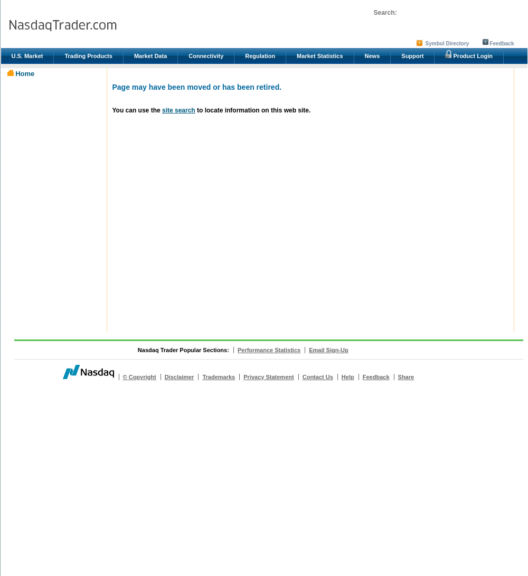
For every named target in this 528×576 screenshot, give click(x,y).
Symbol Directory (447, 43)
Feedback (501, 43)
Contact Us (318, 377)
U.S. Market (27, 56)
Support (412, 56)
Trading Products (88, 56)
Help (348, 377)
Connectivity (205, 56)
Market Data (150, 56)
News (372, 56)
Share (406, 377)
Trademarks (218, 377)
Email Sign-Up (328, 350)
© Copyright (139, 377)
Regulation (260, 56)
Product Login (469, 54)
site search (178, 110)
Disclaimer (179, 377)
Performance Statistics (269, 350)
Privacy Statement (268, 377)
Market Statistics (320, 56)
